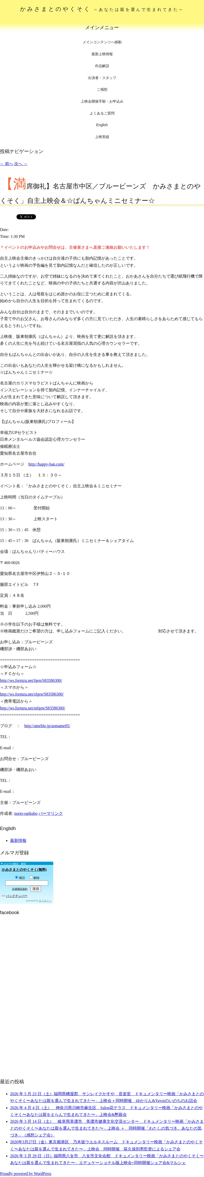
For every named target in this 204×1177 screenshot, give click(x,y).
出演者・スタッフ (102, 78)
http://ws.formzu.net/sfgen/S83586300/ (32, 694)
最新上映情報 (102, 54)
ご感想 (102, 89)
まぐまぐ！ (45, 900)
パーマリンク (51, 813)
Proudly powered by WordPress (25, 1173)
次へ (20, 164)
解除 (34, 878)
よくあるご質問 (102, 113)
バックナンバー (16, 896)
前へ (6, 164)
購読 (20, 878)
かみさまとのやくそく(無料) (24, 870)
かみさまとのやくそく (102, 9)
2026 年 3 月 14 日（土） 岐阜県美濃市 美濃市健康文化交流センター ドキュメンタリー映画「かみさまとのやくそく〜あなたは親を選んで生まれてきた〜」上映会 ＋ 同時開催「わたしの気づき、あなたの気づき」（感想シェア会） (107, 1128)
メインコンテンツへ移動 (102, 42)
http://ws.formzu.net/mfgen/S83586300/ (32, 708)
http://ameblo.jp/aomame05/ (47, 726)
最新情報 (18, 840)
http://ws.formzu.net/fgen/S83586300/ (31, 680)
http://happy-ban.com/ (46, 464)
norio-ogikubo (26, 813)
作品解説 (102, 66)
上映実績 (102, 137)
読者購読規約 (19, 888)
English (102, 125)
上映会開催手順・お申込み (102, 101)
